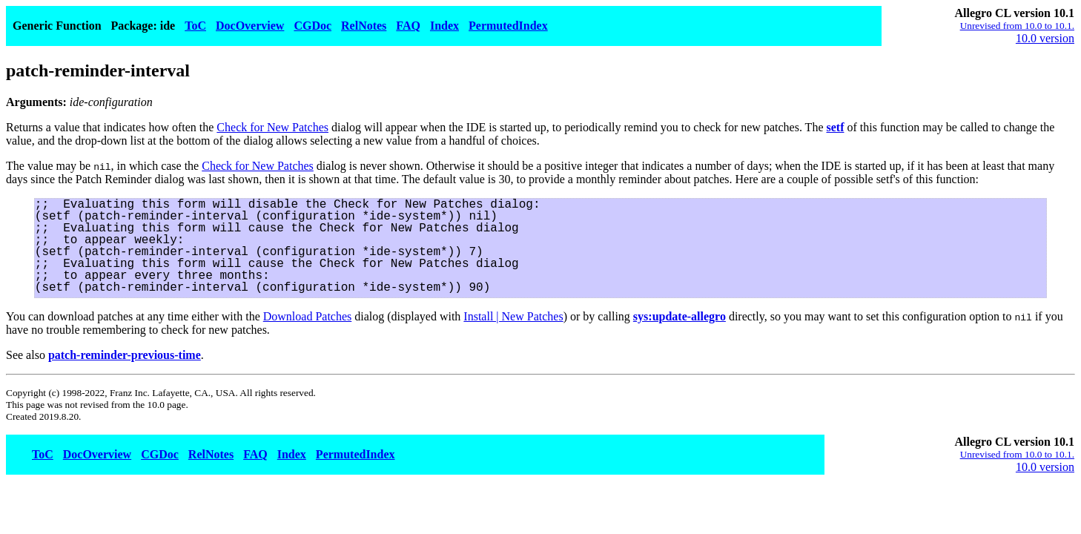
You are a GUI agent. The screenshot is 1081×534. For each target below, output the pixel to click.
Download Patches (307, 316)
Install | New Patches (513, 316)
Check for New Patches (272, 127)
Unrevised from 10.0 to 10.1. (1017, 25)
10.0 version (1045, 38)
